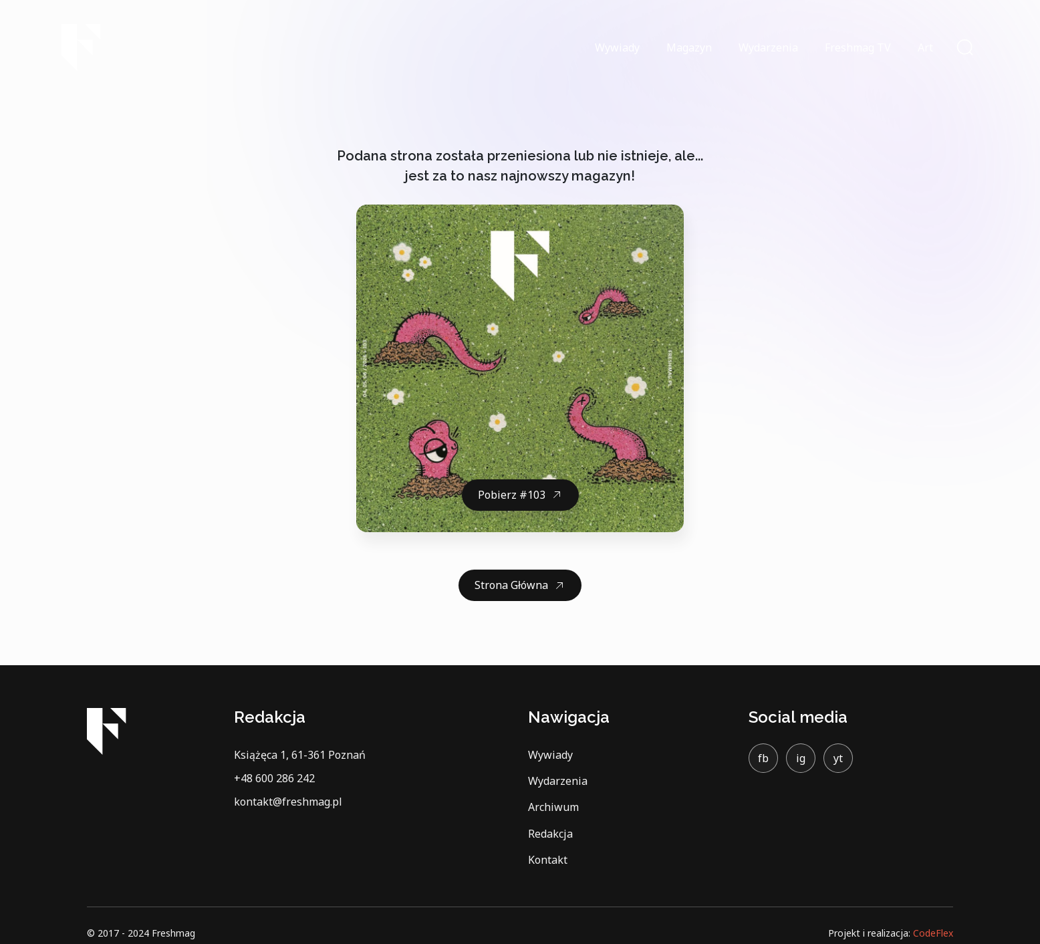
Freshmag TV (858, 47)
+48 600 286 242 (274, 778)
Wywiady (617, 47)
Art (925, 47)
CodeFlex (933, 933)
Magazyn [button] (689, 47)
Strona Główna (511, 585)
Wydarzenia (768, 47)
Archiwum (553, 807)
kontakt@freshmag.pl (288, 801)
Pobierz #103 (511, 494)
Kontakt (547, 859)
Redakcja (550, 833)
